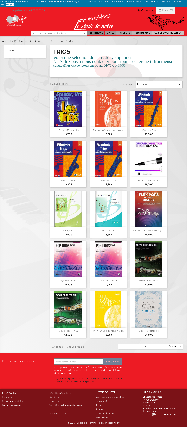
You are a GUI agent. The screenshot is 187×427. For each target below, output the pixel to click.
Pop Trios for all (68, 281)
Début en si (108, 231)
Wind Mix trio (149, 130)
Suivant (175, 346)
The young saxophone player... (108, 130)
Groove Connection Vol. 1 (148, 180)
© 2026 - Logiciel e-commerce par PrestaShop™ (93, 423)
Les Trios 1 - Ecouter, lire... (68, 130)
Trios (10, 50)
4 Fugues (68, 231)
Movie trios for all (148, 281)
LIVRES (110, 32)
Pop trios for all (108, 281)
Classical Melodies (149, 331)
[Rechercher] (59, 33)
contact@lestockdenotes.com (160, 414)
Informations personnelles (110, 397)
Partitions (96, 32)
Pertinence (159, 84)
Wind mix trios (108, 180)
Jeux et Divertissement (168, 32)
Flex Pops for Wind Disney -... (148, 231)
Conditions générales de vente (65, 405)
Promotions (142, 32)
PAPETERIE (124, 32)
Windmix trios (68, 180)
